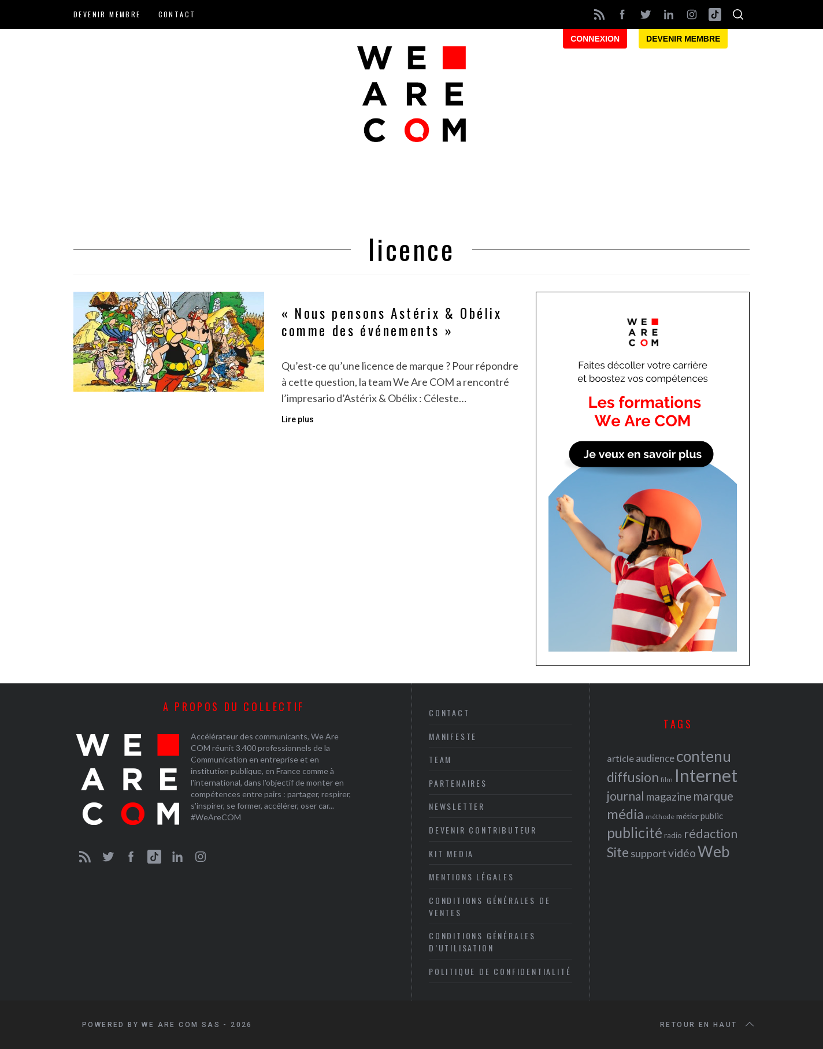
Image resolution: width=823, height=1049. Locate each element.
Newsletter (457, 806)
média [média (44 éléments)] (625, 814)
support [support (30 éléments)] (648, 853)
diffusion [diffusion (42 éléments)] (633, 777)
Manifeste (453, 736)
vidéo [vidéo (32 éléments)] (682, 853)
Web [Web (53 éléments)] (713, 851)
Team (440, 759)
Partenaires (458, 783)
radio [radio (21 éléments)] (673, 835)
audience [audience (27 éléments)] (655, 758)
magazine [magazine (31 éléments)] (668, 796)
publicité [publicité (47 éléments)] (634, 832)
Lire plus (297, 419)
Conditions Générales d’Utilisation (482, 941)
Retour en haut (708, 1024)
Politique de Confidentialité (500, 971)
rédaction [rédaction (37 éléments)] (710, 833)
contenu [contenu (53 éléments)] (703, 756)
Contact (177, 14)
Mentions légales (471, 877)
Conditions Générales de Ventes (489, 906)
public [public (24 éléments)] (711, 815)
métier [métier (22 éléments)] (687, 816)
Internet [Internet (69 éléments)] (705, 775)
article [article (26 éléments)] (620, 758)
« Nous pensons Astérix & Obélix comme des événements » (391, 321)
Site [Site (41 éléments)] (618, 852)
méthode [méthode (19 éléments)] (660, 816)
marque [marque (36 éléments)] (713, 795)
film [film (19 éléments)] (667, 779)
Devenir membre (107, 14)
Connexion (595, 38)
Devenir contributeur (483, 830)
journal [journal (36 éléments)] (625, 795)
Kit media (451, 853)
